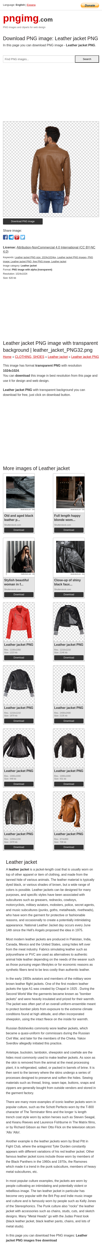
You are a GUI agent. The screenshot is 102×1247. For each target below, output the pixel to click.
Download (18, 530)
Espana (31, 4)
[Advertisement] (51, 93)
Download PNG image (23, 221)
